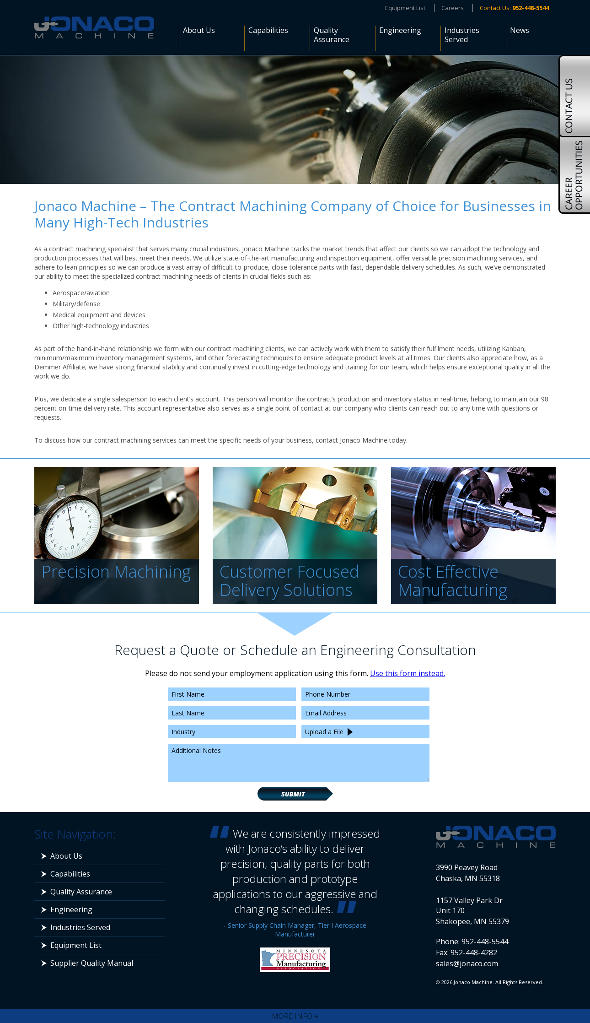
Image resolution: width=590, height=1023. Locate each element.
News (519, 30)
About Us (199, 30)
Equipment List (405, 8)
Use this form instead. (407, 673)
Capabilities (268, 30)
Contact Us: (514, 8)
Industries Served (462, 35)
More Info (295, 1016)
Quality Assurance (331, 35)
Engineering (400, 30)
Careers (452, 8)
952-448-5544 (484, 941)
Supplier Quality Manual (91, 963)
